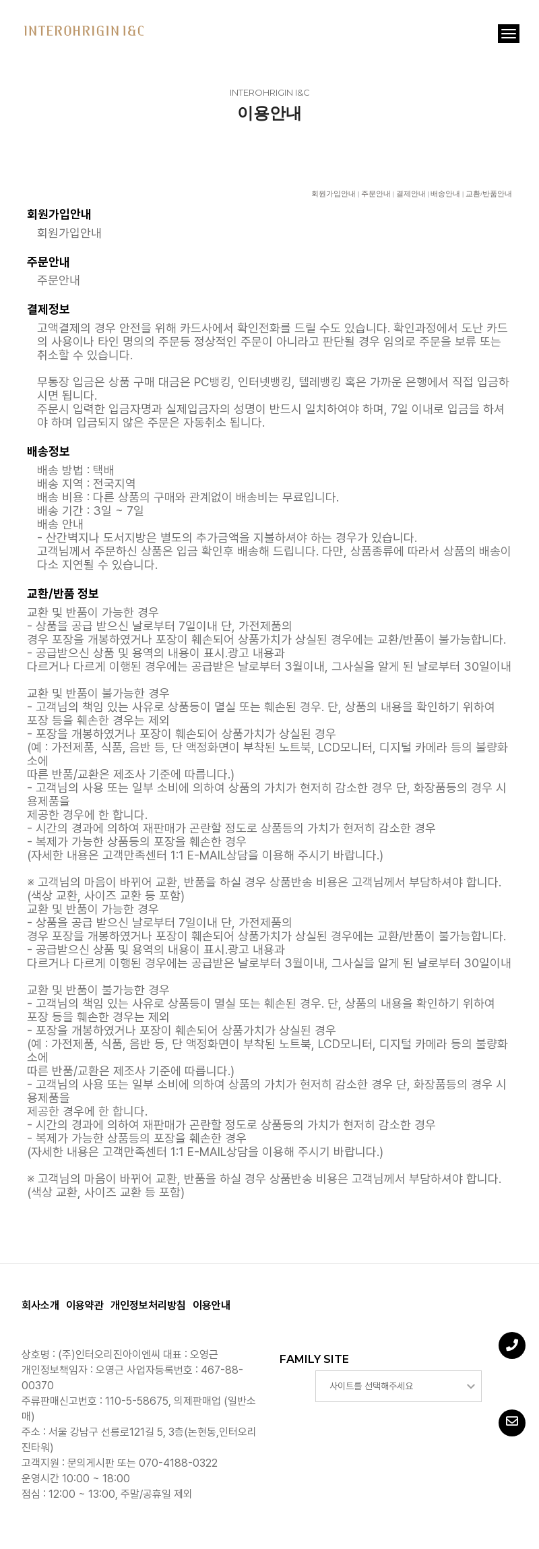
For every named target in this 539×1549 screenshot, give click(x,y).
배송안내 (445, 193)
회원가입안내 (333, 193)
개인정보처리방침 (148, 1305)
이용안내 (211, 1305)
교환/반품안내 (489, 193)
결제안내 (411, 193)
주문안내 (376, 193)
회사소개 (40, 1305)
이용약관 (85, 1305)
